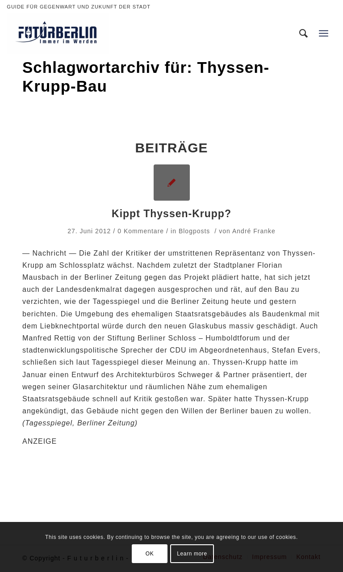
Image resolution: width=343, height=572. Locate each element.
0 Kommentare (140, 231)
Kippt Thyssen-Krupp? (171, 213)
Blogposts (194, 231)
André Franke (254, 231)
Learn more (192, 554)
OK (150, 554)
